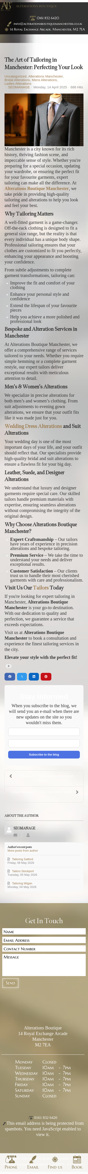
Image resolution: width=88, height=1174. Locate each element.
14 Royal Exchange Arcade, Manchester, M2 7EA (47, 29)
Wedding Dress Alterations (33, 426)
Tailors (41, 588)
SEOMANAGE (19, 87)
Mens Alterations (44, 80)
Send (10, 983)
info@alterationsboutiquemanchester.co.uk (44, 23)
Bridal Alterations (17, 80)
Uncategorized (15, 76)
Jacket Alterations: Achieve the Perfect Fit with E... (45, 794)
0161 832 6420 (48, 18)
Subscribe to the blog (44, 754)
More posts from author (22, 850)
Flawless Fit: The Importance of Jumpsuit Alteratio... (41, 778)
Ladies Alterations (18, 83)
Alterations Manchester (45, 76)
